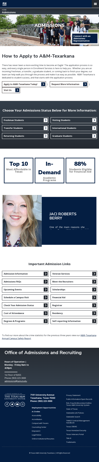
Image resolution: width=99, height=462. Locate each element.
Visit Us (7, 90)
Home (4, 10)
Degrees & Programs (14, 321)
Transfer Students (13, 128)
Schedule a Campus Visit (16, 297)
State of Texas (72, 409)
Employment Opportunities (44, 407)
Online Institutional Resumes (43, 439)
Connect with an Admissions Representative (81, 38)
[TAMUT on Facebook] (7, 404)
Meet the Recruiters (62, 281)
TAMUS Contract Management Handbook (78, 421)
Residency (57, 313)
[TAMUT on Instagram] (22, 404)
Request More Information (65, 84)
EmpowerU (36, 431)
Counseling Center (39, 427)
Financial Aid (58, 297)
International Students (64, 128)
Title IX (68, 438)
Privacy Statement (73, 395)
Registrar (57, 305)
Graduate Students (62, 136)
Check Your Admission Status (19, 305)
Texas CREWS (71, 426)
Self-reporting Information (66, 321)
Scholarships (58, 289)
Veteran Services (61, 273)
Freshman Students (14, 120)
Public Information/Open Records (79, 399)
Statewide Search (73, 417)
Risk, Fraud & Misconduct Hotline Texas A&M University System (79, 404)
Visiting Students (61, 120)
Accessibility (36, 415)
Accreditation (37, 419)
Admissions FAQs (12, 281)
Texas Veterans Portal (75, 434)
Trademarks (71, 442)
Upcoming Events (13, 289)
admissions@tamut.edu (16, 381)
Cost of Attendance (14, 313)
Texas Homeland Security (76, 430)
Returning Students (14, 136)
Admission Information (16, 273)
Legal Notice (36, 435)
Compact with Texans (40, 423)
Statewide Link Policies (75, 413)
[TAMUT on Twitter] (12, 404)
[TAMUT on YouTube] (17, 404)
